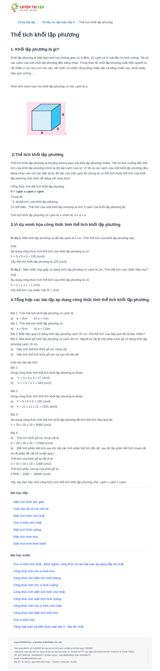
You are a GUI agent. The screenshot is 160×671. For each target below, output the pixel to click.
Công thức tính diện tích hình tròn (35, 613)
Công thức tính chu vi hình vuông (35, 585)
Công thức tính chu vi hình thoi (33, 571)
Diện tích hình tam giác (28, 502)
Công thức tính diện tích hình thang (37, 578)
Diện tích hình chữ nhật (29, 516)
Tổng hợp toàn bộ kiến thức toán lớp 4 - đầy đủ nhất (48, 626)
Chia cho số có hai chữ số (30, 509)
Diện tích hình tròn (25, 536)
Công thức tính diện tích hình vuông (37, 599)
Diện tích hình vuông (27, 529)
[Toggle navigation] (145, 7)
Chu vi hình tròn (24, 620)
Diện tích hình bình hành (29, 543)
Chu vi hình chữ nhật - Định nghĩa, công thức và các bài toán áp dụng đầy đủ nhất (68, 564)
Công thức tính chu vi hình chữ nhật (37, 606)
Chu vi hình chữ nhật (27, 522)
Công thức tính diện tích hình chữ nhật (39, 592)
